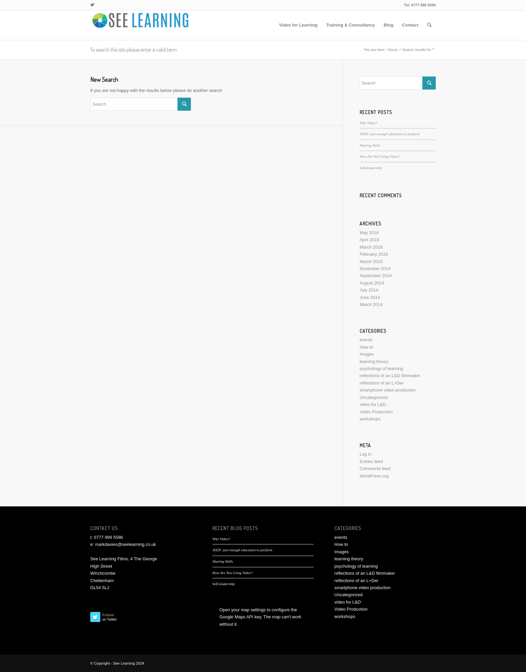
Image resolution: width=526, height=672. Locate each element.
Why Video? (368, 123)
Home (393, 50)
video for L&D (373, 404)
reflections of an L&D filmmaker (390, 375)
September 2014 (376, 275)
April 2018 (369, 239)
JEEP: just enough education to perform (390, 134)
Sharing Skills (370, 145)
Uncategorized (374, 397)
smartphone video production (388, 390)
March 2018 (371, 247)
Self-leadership (371, 168)
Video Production (376, 411)
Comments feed (375, 468)
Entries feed (371, 461)
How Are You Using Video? (380, 156)
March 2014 (371, 304)
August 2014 (372, 283)
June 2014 (370, 297)
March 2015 (371, 261)
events (366, 339)
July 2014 (369, 290)
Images (367, 354)
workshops (370, 418)
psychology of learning (381, 368)
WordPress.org (374, 475)
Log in (365, 454)
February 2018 (374, 254)
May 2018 (369, 232)
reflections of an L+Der (382, 382)
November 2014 (375, 268)
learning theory (374, 361)
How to (366, 347)
